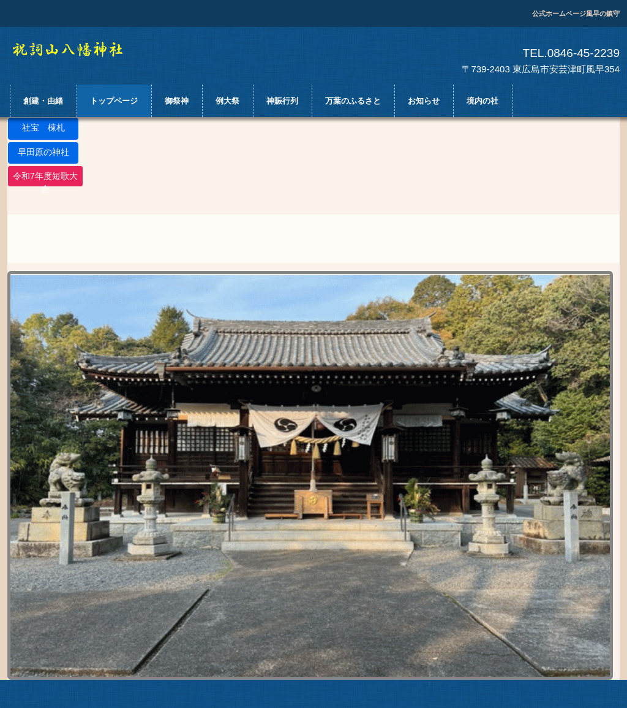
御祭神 (177, 100)
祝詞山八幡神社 (79, 49)
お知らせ (424, 100)
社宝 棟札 (43, 127)
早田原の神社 (43, 152)
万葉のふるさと (353, 100)
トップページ (114, 100)
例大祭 (227, 100)
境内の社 (482, 100)
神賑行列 (282, 100)
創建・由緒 (43, 100)
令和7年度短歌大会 (45, 179)
